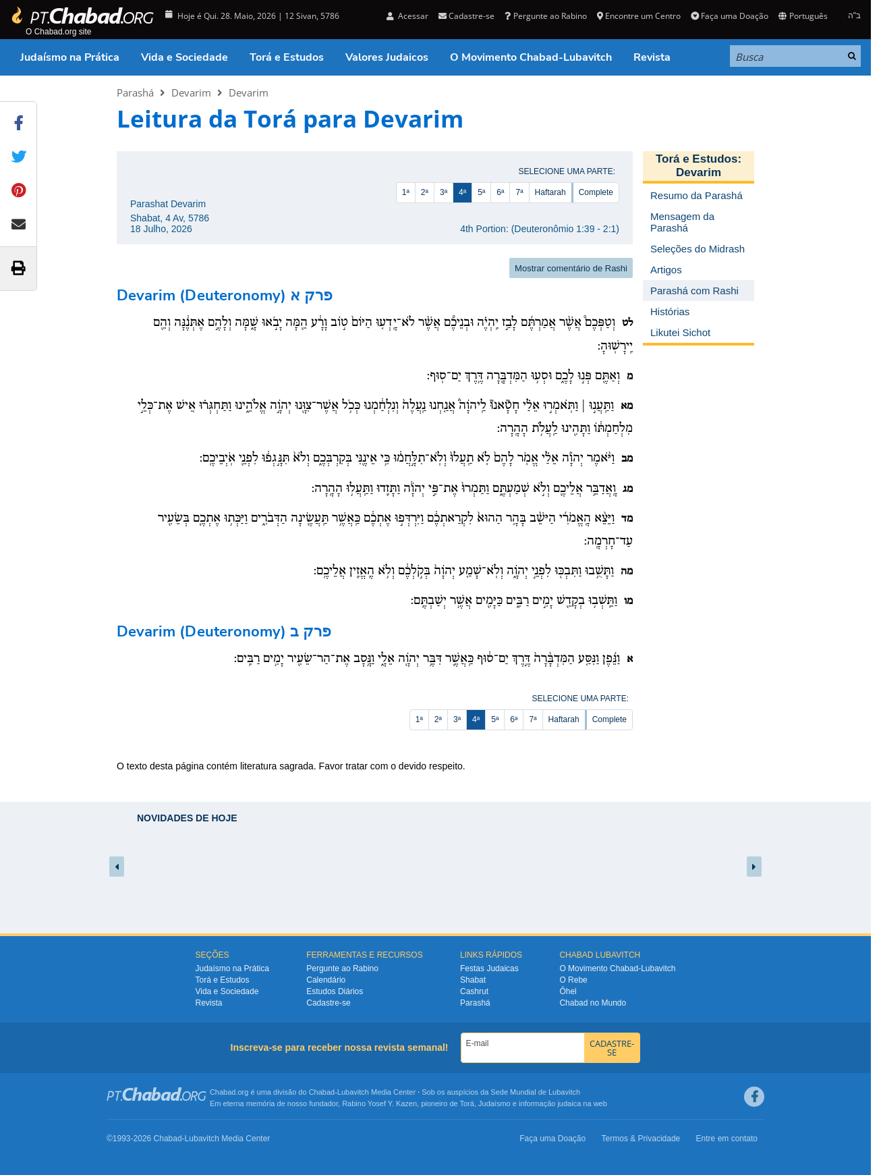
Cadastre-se (466, 16)
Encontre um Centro (639, 16)
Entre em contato (727, 1138)
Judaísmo (494, 1103)
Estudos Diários (334, 991)
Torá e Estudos (287, 57)
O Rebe (573, 980)
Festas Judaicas (489, 968)
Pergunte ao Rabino (545, 16)
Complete (596, 192)
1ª (405, 192)
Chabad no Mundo (592, 1003)
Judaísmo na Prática (69, 57)
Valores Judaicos (386, 57)
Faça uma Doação (729, 16)
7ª (519, 192)
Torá (466, 1103)
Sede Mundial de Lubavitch (535, 1092)
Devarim (191, 92)
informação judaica (550, 1103)
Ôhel (567, 991)
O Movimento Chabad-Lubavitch (531, 57)
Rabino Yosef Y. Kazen (379, 1103)
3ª (443, 192)
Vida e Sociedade (184, 57)
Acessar (407, 16)
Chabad (322, 1092)
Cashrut (474, 991)
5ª (481, 192)
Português (802, 16)
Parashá (135, 92)
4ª (462, 192)
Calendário (325, 980)
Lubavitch (353, 1092)
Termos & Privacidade (641, 1138)
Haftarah (550, 192)
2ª (424, 192)
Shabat (473, 980)
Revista (652, 57)
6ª (500, 192)
